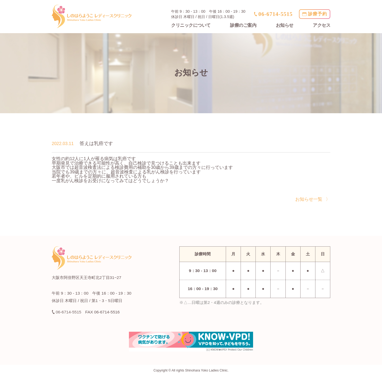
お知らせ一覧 (308, 199)
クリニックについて (191, 25)
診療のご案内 (243, 25)
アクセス (321, 25)
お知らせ (284, 25)
